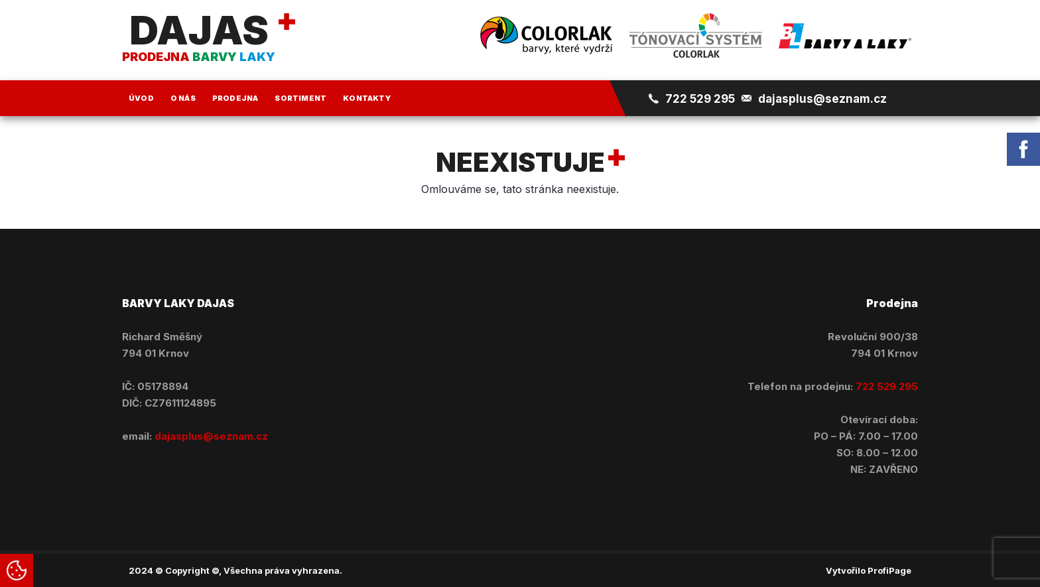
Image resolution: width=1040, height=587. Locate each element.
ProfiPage (889, 570)
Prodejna (235, 98)
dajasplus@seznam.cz (822, 98)
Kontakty (367, 98)
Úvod (141, 98)
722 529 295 (700, 98)
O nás (183, 98)
